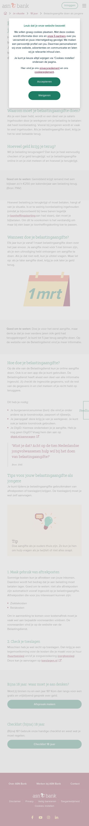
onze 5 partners (56, 35)
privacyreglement (50, 68)
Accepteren (44, 81)
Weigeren (44, 95)
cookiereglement (44, 71)
